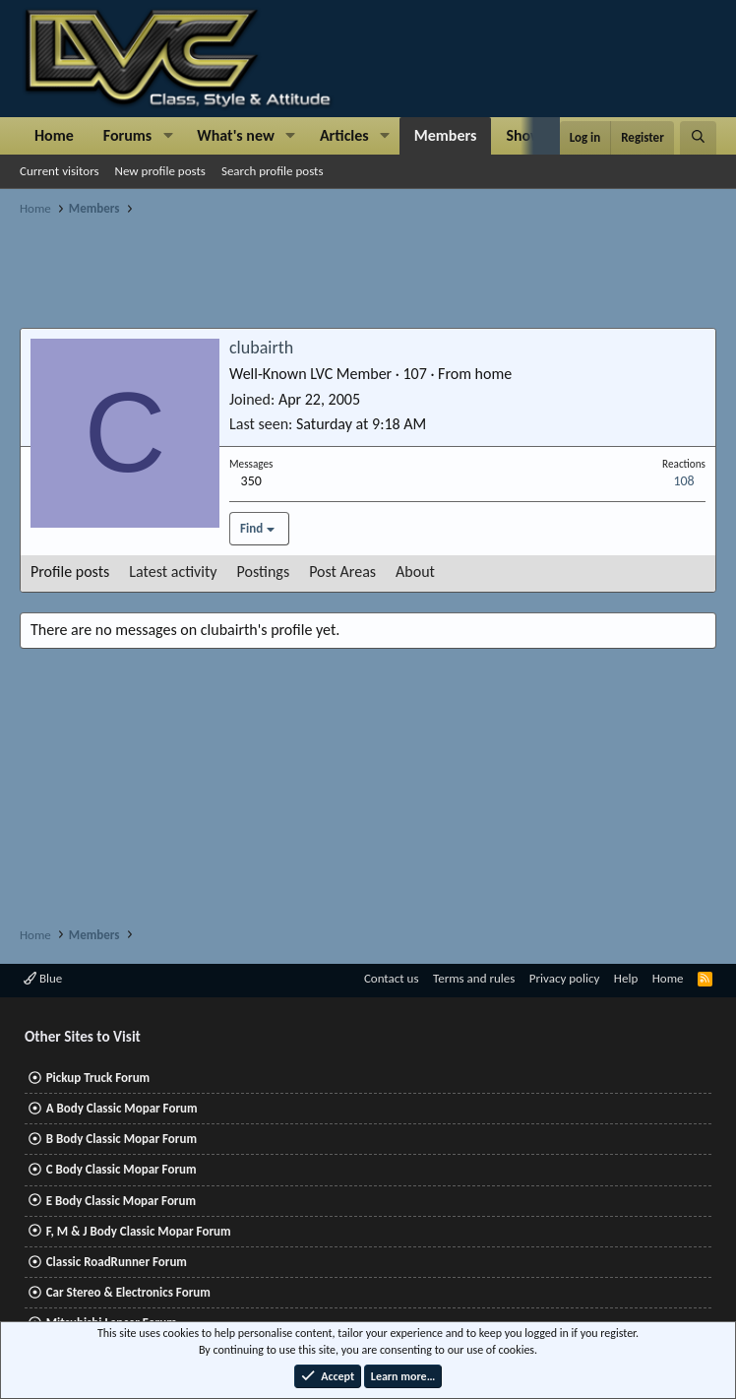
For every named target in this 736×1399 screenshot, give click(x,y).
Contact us (391, 978)
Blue (43, 978)
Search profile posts (272, 170)
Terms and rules (474, 978)
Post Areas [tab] (342, 571)
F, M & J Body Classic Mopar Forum (138, 1231)
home (494, 373)
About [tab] (415, 571)
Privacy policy (564, 978)
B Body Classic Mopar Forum (121, 1138)
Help (626, 978)
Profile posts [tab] (70, 571)
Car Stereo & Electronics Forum (128, 1292)
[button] (167, 136)
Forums (127, 135)
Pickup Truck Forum (98, 1077)
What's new (236, 135)
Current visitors (59, 170)
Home (54, 135)
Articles (344, 135)
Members (445, 135)
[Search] (698, 138)
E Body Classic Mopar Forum (121, 1200)
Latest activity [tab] (172, 571)
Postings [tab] (263, 571)
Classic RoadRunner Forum (116, 1261)
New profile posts (160, 170)
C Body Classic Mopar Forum (121, 1169)
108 (683, 481)
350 (251, 481)
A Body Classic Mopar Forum (122, 1108)
